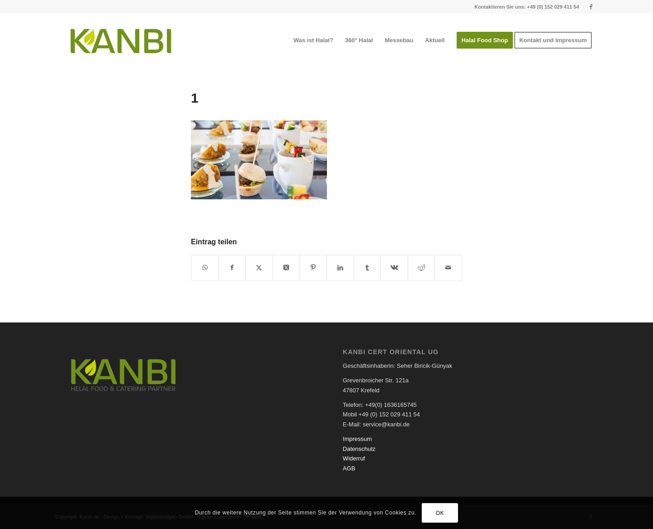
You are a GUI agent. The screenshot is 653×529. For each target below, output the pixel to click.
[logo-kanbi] (120, 40)
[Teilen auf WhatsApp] (205, 267)
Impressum (357, 438)
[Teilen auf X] (259, 267)
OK (440, 513)
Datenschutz (359, 448)
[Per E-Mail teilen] (448, 267)
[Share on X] (286, 267)
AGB (349, 468)
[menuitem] (313, 40)
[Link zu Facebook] (591, 7)
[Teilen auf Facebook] (232, 267)
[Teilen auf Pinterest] (313, 267)
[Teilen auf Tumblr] (367, 267)
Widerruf (354, 458)
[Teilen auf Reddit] (421, 267)
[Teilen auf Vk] (394, 267)
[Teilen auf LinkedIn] (340, 267)
